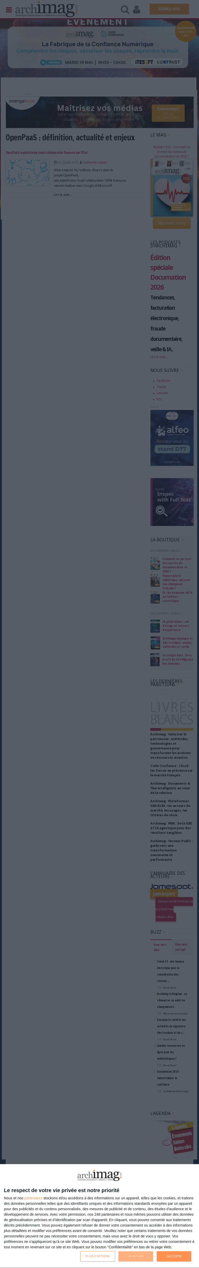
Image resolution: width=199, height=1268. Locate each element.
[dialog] (99, 1216)
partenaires (33, 1198)
